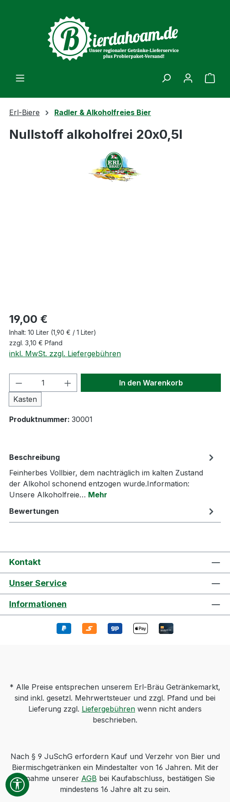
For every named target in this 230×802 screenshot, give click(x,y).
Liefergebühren (108, 708)
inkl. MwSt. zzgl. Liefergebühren (65, 353)
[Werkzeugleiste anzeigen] (17, 785)
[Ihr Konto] (188, 78)
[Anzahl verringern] (18, 383)
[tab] (112, 475)
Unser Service (38, 583)
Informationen (38, 604)
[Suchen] (166, 78)
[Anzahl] (43, 383)
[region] (115, 252)
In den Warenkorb (151, 382)
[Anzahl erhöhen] (68, 383)
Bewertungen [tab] (112, 511)
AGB (89, 778)
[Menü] (20, 78)
